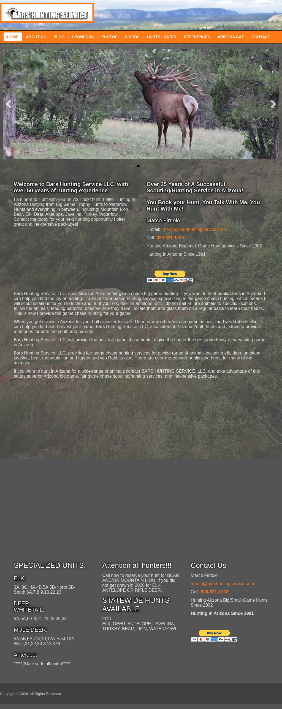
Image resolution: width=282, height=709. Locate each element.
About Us (36, 37)
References (197, 37)
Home (12, 37)
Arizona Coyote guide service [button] (149, 166)
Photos (109, 37)
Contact (260, 37)
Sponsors (83, 37)
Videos (132, 37)
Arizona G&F (231, 37)
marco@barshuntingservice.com (194, 229)
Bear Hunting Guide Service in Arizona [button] (143, 166)
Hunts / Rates (161, 37)
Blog (58, 37)
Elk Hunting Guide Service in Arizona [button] (132, 166)
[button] (8, 104)
